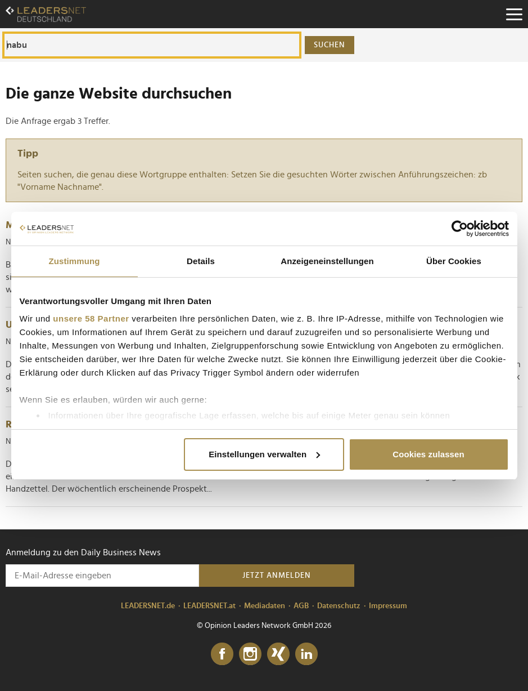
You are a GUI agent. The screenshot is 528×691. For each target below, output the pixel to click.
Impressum (388, 606)
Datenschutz (338, 606)
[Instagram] (250, 654)
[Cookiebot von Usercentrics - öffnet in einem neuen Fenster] (459, 228)
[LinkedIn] (306, 654)
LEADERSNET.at (209, 606)
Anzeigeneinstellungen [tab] (327, 261)
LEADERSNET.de (148, 606)
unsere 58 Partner (91, 318)
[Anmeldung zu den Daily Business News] (102, 575)
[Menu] (514, 14)
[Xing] (278, 654)
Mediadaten (264, 606)
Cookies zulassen (428, 454)
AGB (301, 606)
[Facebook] (222, 654)
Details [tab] (201, 261)
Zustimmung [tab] (74, 261)
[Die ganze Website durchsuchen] (152, 45)
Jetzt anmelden (276, 575)
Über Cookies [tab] (453, 261)
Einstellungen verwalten (264, 454)
